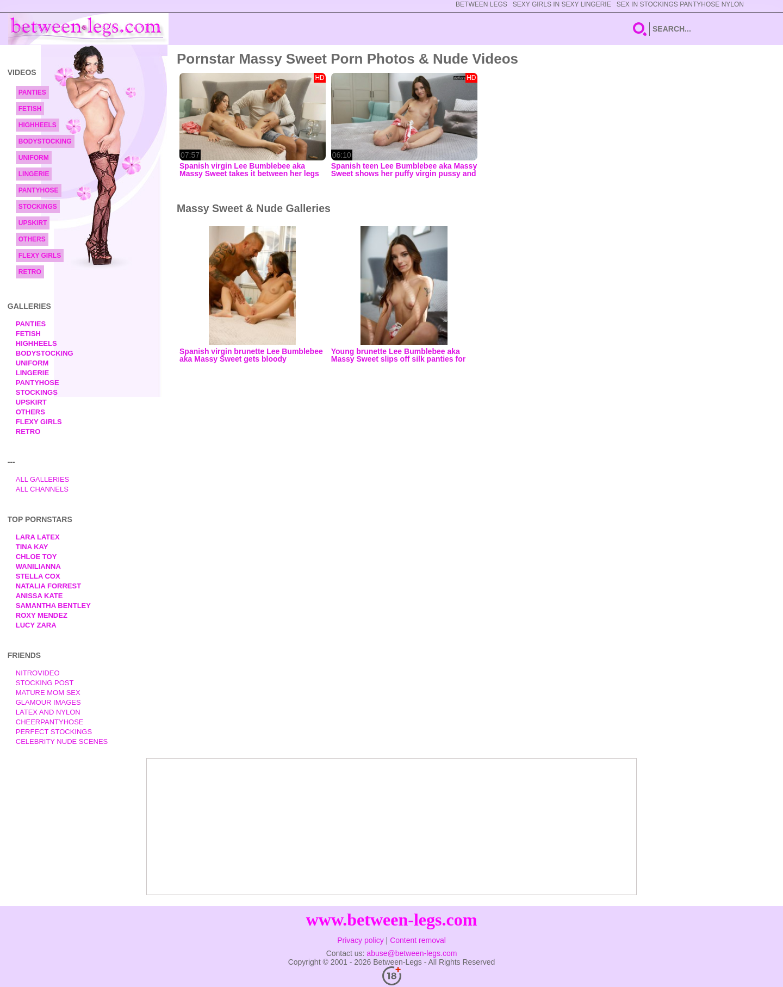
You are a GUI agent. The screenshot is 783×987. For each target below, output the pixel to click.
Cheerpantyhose (50, 722)
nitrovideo (38, 673)
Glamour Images (48, 702)
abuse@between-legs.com (411, 953)
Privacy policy (360, 940)
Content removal (418, 940)
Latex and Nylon (48, 712)
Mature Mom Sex (48, 692)
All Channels (42, 489)
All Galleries (43, 479)
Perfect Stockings (54, 732)
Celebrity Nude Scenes (62, 741)
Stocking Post (45, 683)
